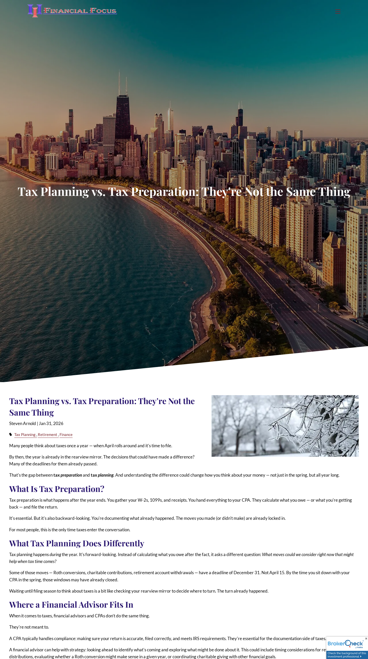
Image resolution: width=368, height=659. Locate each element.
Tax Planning (25, 434)
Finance (66, 434)
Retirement (47, 434)
